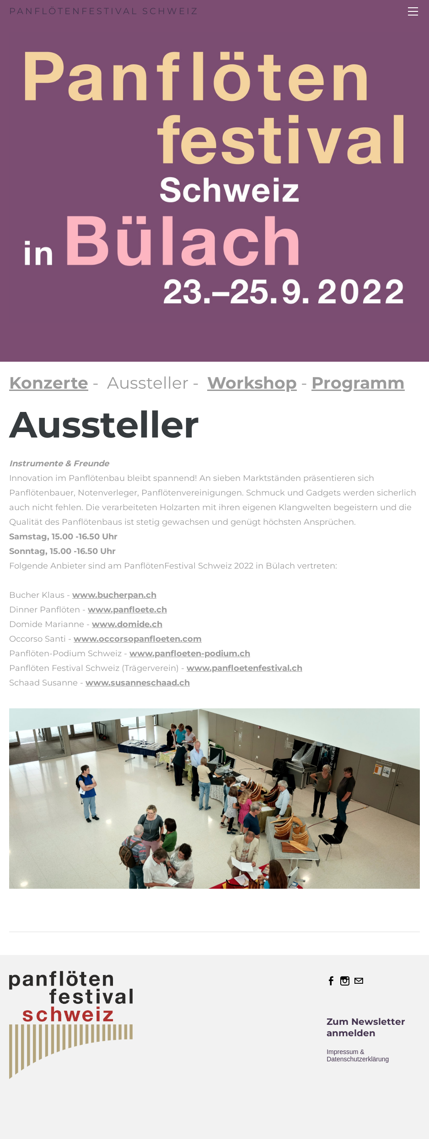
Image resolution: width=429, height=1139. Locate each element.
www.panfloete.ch (127, 610)
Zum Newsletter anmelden (366, 1027)
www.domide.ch (127, 624)
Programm (358, 383)
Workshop (252, 383)
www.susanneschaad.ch (138, 683)
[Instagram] (344, 981)
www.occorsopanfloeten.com (138, 639)
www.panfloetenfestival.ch (244, 668)
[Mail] (358, 981)
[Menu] (413, 11)
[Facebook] (331, 981)
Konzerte (48, 383)
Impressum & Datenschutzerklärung (358, 1055)
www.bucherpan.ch (114, 595)
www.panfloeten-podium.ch (189, 654)
